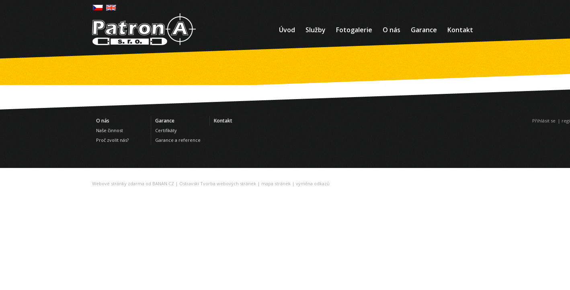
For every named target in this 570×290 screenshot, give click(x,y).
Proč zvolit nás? (112, 140)
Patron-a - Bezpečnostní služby (144, 29)
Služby (316, 29)
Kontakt (460, 29)
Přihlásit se (544, 121)
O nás (391, 29)
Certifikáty (166, 130)
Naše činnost (109, 130)
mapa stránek (276, 183)
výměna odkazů (313, 183)
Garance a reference (178, 140)
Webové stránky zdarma (118, 183)
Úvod (287, 29)
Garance (424, 29)
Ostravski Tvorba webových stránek (217, 183)
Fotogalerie (354, 29)
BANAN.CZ (163, 183)
